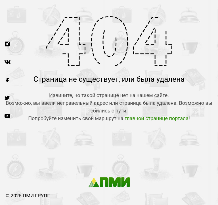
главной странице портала (156, 118)
